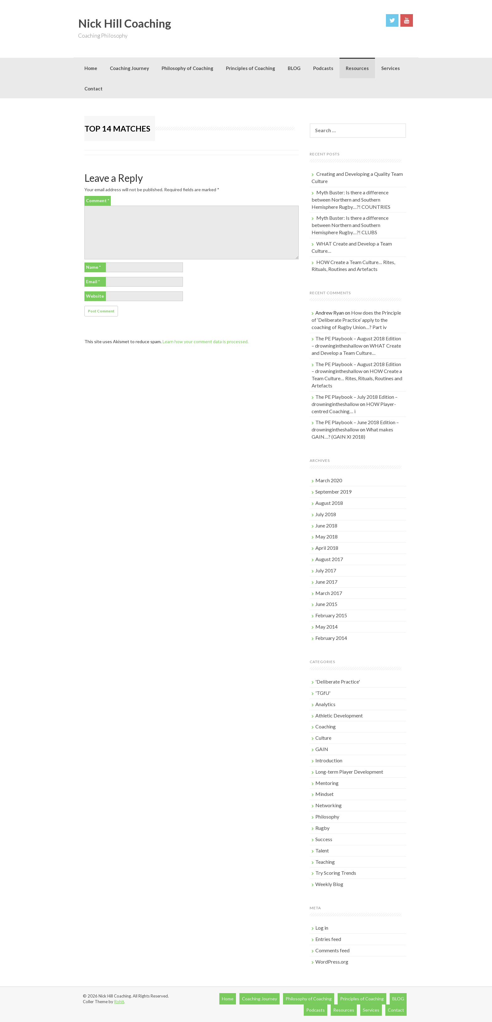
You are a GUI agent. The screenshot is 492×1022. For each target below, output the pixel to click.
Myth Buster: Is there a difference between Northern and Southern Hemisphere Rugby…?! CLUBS (350, 225)
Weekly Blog (329, 884)
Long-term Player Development (349, 772)
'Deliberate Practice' (337, 681)
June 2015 (326, 604)
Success (323, 839)
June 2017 (326, 582)
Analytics (325, 704)
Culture (323, 738)
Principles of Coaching (250, 68)
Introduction (328, 760)
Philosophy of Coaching (187, 68)
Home (90, 68)
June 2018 (326, 525)
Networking (328, 805)
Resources (357, 68)
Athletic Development (339, 715)
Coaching (325, 726)
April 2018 (326, 548)
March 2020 (328, 480)
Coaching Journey (129, 68)
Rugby (322, 828)
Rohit (119, 1001)
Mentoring (327, 783)
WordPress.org (331, 962)
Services (390, 68)
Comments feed (332, 950)
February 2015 (331, 615)
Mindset (324, 794)
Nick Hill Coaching (124, 23)
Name (93, 267)
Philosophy (327, 816)
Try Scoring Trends (335, 873)
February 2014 (331, 638)
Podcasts (323, 68)
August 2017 (329, 559)
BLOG (294, 68)
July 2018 (325, 514)
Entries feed (328, 939)
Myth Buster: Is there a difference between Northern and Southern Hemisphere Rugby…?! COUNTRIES (351, 199)
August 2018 (329, 503)
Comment (97, 200)
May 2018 (326, 536)
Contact (93, 88)
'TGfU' (322, 693)
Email (93, 281)
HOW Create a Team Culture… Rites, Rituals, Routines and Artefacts (357, 378)
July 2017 (325, 570)
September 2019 (333, 492)
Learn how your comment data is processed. (206, 341)
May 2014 (326, 627)
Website (95, 296)
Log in (321, 928)
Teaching (325, 862)
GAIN (321, 749)
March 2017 (328, 593)
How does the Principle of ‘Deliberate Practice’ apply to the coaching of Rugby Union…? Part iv (356, 320)
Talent (322, 850)
